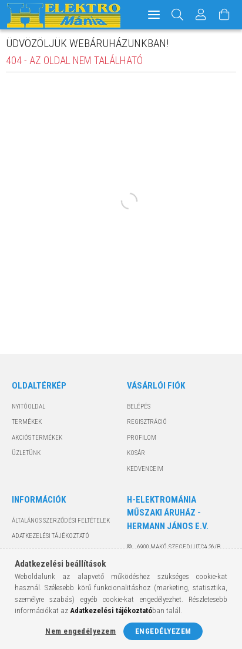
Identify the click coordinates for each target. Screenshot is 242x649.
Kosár (136, 453)
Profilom (141, 437)
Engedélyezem (163, 631)
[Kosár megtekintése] (224, 14)
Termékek (27, 422)
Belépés (138, 406)
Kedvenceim (145, 469)
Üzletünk (26, 453)
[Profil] (201, 14)
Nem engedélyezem (80, 631)
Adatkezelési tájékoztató (50, 536)
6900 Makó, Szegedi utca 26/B (178, 547)
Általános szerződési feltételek (61, 520)
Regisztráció (147, 422)
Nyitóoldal (28, 406)
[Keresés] (178, 14)
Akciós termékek (37, 437)
